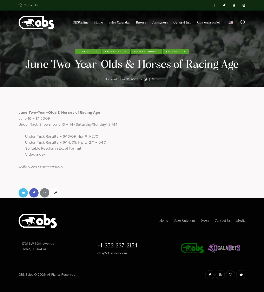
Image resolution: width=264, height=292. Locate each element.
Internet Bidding (146, 52)
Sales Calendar (115, 52)
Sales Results (175, 52)
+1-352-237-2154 (117, 246)
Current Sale (88, 52)
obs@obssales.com (112, 253)
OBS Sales (26, 274)
